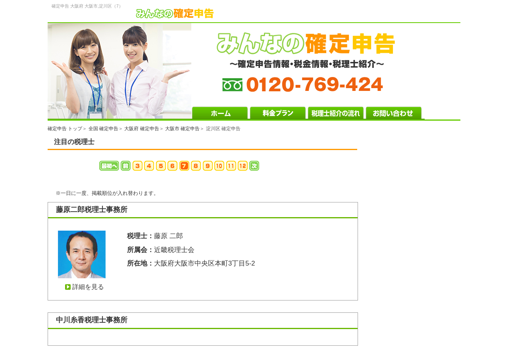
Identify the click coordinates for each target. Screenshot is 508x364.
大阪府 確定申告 (141, 128)
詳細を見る (88, 286)
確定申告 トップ (65, 128)
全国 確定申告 (103, 128)
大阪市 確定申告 (182, 128)
